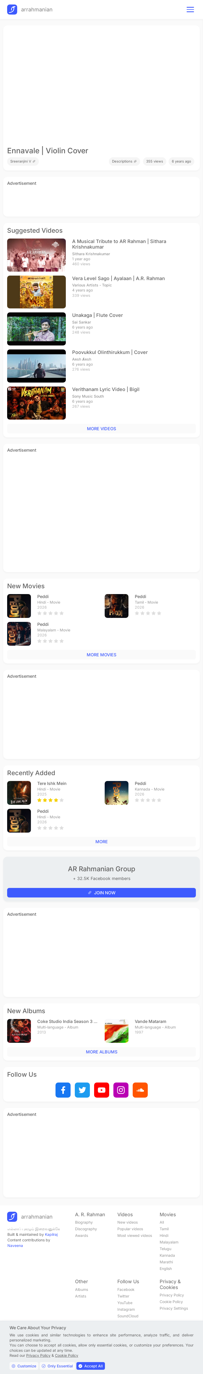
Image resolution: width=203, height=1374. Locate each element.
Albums (81, 1289)
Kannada (167, 1255)
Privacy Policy (172, 1295)
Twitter (123, 1296)
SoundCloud (128, 1316)
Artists (80, 1296)
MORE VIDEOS (101, 428)
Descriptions (124, 161)
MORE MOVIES (101, 654)
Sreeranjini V (23, 161)
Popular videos (130, 1229)
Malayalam (169, 1242)
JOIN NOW (102, 892)
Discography (86, 1229)
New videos (127, 1222)
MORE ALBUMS (101, 1051)
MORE (101, 841)
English (166, 1268)
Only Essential (57, 1366)
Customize (24, 1366)
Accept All (91, 1366)
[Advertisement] (101, 200)
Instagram (126, 1309)
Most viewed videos (134, 1235)
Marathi (166, 1262)
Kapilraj (51, 1234)
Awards (81, 1235)
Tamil (164, 1229)
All (162, 1222)
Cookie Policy (171, 1301)
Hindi (164, 1235)
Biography (84, 1222)
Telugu (165, 1248)
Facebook (126, 1289)
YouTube (124, 1302)
